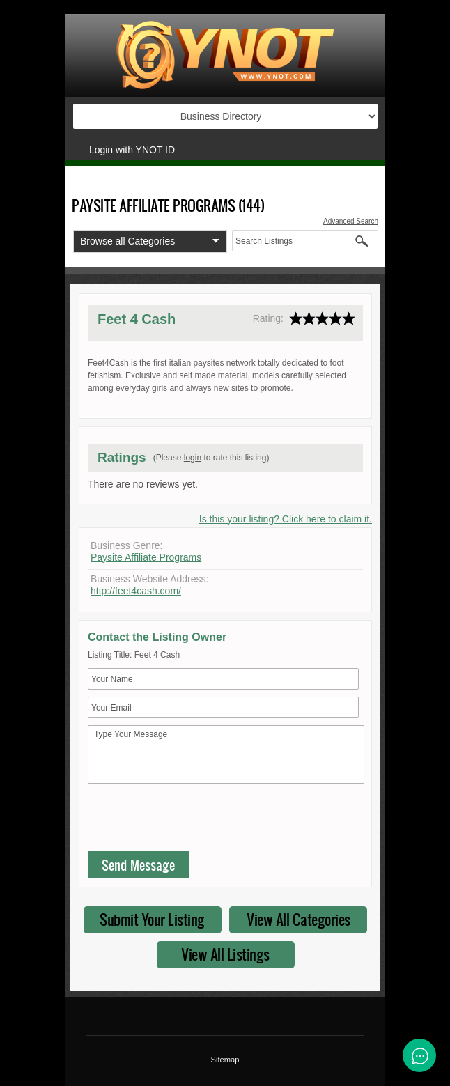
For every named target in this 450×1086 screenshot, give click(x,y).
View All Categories (298, 919)
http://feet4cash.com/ (136, 590)
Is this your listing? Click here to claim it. (285, 519)
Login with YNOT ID (132, 149)
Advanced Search (350, 221)
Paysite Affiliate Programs (146, 557)
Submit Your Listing (152, 919)
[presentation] (194, 820)
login (192, 458)
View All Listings (225, 954)
